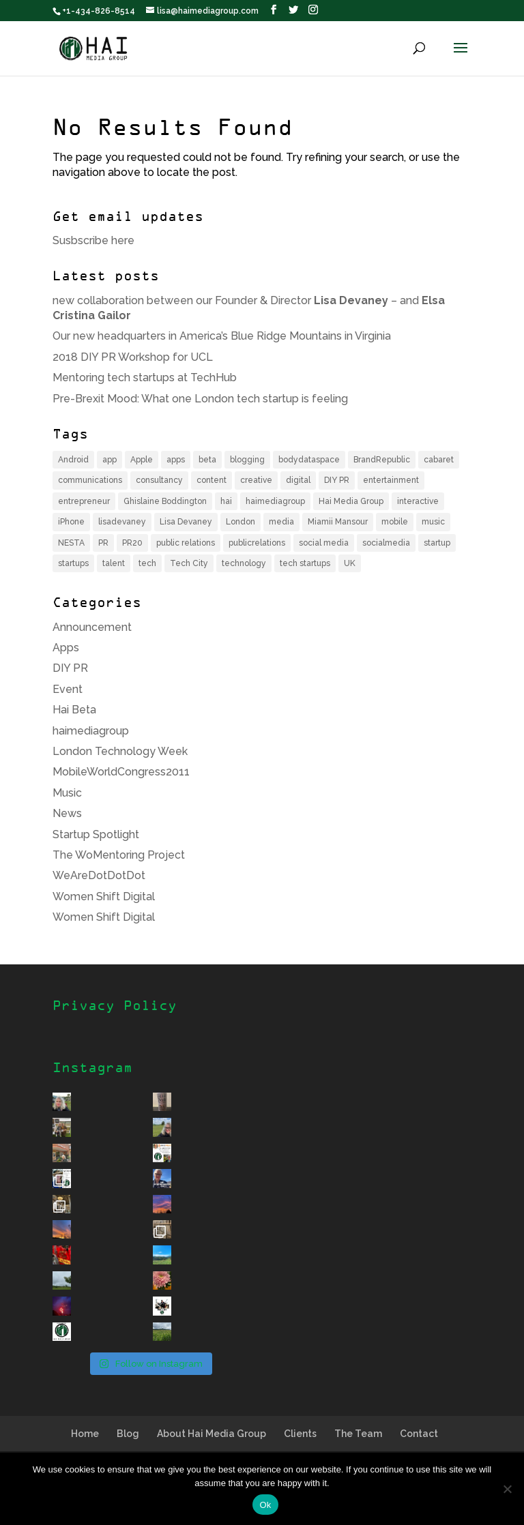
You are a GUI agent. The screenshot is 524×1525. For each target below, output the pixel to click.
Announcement (92, 627)
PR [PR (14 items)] (103, 543)
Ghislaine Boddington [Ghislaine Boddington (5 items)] (165, 501)
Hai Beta (74, 709)
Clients (300, 1433)
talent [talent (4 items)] (113, 563)
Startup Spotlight (96, 834)
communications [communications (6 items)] (90, 480)
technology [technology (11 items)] (244, 563)
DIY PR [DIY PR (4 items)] (336, 480)
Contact (419, 1433)
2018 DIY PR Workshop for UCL (133, 357)
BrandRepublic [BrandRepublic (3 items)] (381, 459)
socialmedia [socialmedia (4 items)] (386, 543)
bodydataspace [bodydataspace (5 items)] (309, 459)
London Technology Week (120, 751)
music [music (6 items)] (433, 522)
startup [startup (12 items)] (437, 543)
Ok (265, 1505)
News (67, 813)
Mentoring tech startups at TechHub (145, 377)
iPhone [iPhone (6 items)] (71, 522)
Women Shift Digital (104, 896)
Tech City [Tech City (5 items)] (189, 563)
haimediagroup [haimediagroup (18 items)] (275, 501)
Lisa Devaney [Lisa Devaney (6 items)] (186, 522)
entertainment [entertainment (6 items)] (391, 480)
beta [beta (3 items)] (207, 459)
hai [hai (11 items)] (226, 501)
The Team (358, 1433)
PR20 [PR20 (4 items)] (132, 543)
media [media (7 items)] (281, 522)
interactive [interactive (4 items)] (418, 501)
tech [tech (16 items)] (147, 563)
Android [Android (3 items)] (73, 459)
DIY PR (70, 668)
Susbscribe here (93, 240)
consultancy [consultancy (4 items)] (159, 480)
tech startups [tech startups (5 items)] (305, 563)
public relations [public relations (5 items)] (185, 543)
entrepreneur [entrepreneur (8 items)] (84, 501)
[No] (507, 1489)
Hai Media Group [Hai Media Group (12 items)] (351, 501)
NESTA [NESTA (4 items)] (71, 543)
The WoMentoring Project (119, 854)
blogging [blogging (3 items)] (247, 459)
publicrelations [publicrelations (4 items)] (257, 543)
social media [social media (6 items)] (324, 543)
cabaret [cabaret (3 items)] (439, 459)
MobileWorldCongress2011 (121, 771)
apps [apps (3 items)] (175, 459)
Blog (128, 1433)
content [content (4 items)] (211, 480)
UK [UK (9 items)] (349, 563)
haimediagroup (91, 730)
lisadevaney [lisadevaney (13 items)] (122, 522)
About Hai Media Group (211, 1433)
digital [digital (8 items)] (298, 480)
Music (67, 792)
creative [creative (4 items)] (256, 480)
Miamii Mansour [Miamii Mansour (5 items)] (338, 522)
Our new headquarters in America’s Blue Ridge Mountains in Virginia (222, 335)
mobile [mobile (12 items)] (394, 522)
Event (68, 689)
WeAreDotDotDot (99, 875)
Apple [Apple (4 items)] (141, 459)
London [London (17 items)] (240, 522)
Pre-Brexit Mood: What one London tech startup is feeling (200, 398)
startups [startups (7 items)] (73, 563)
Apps (66, 647)
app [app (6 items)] (109, 459)
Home (85, 1433)
